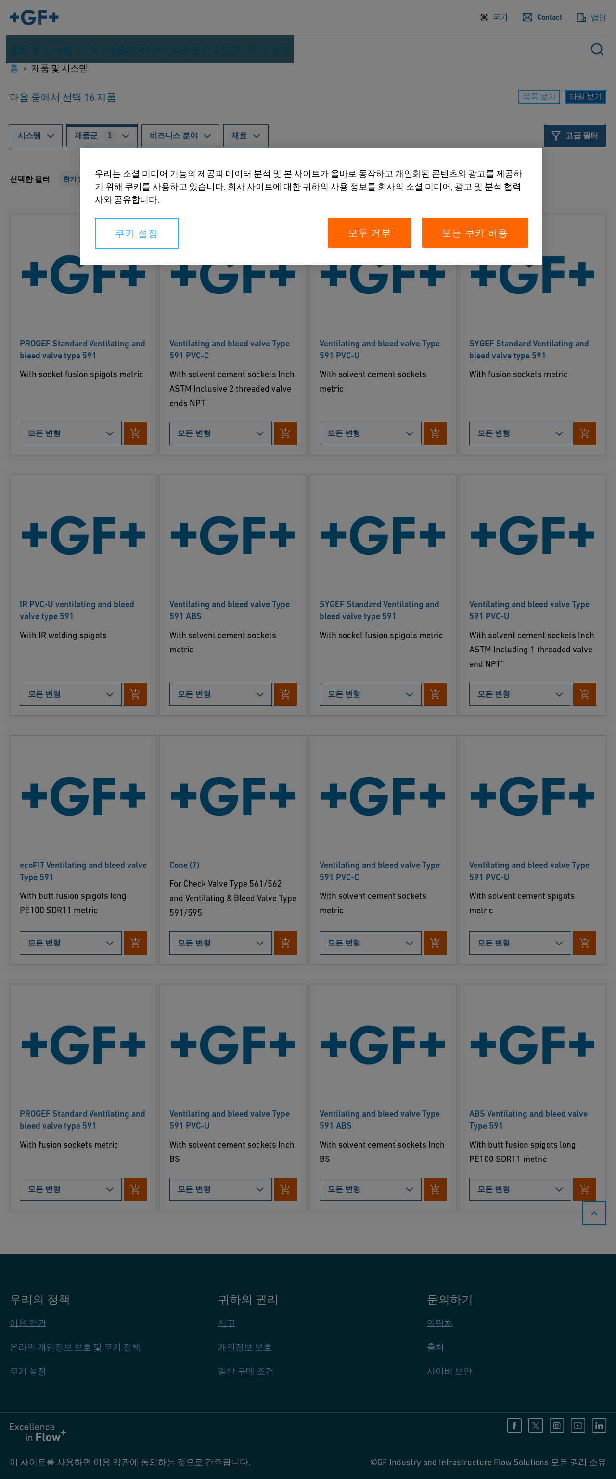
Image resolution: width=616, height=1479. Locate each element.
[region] (311, 206)
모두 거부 (369, 233)
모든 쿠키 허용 (475, 233)
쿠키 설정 (136, 233)
